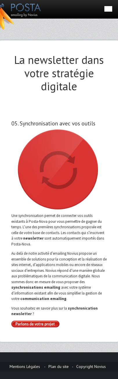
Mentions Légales (25, 366)
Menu (108, 9)
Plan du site (58, 366)
